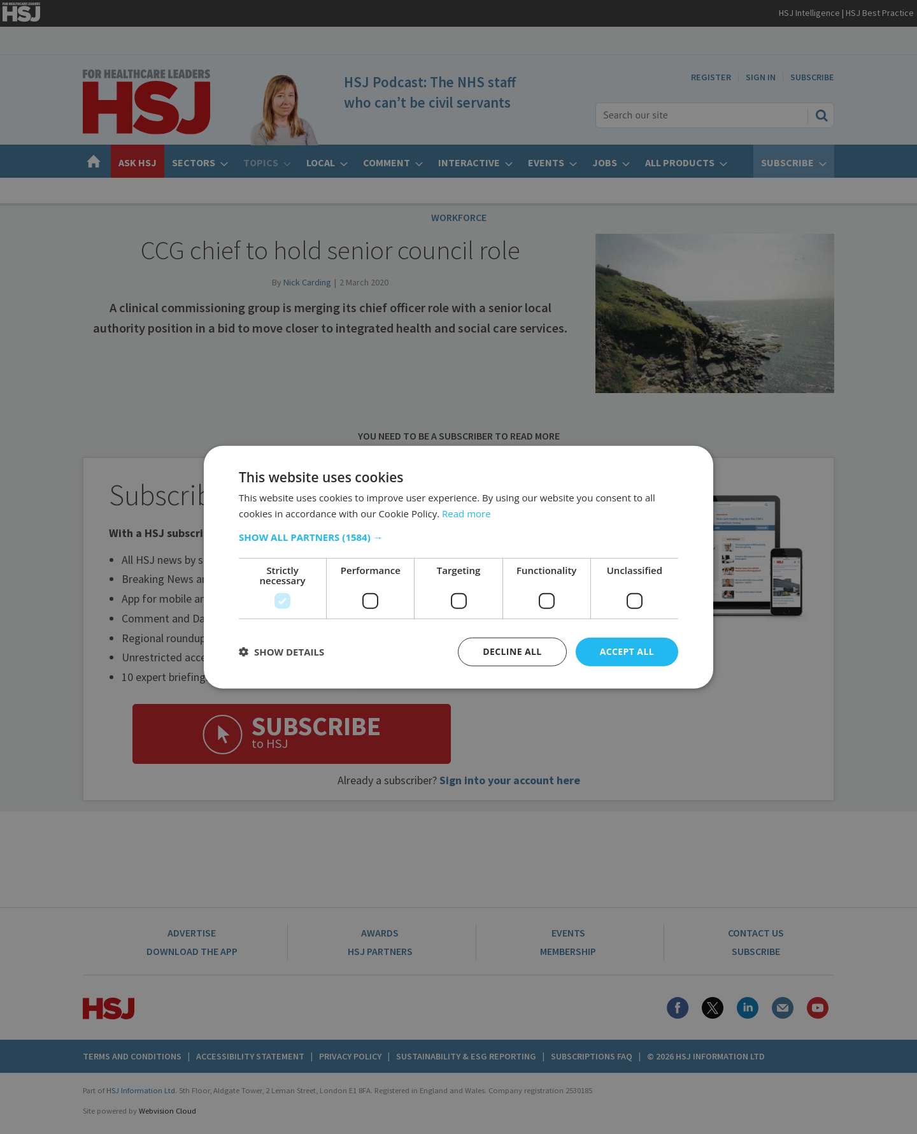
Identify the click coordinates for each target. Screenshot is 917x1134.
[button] (458, 537)
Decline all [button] (512, 651)
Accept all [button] (627, 651)
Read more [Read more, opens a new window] (466, 513)
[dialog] (458, 567)
